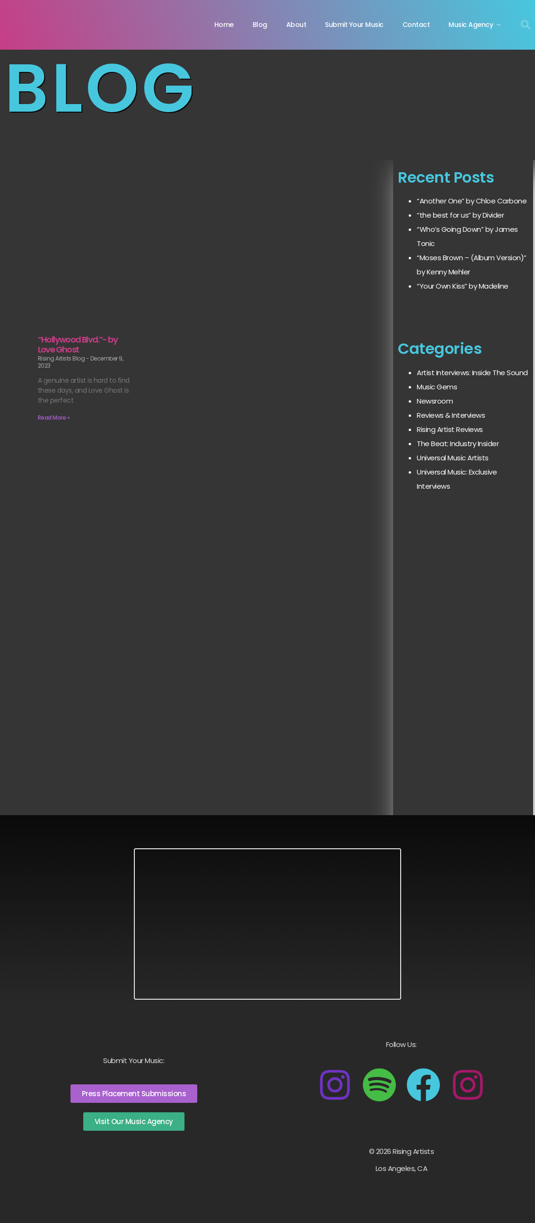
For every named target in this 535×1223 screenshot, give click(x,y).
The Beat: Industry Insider (458, 444)
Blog (260, 24)
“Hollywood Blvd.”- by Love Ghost (77, 345)
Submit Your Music (354, 24)
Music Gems (437, 387)
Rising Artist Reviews (450, 429)
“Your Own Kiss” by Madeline (463, 286)
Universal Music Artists (453, 458)
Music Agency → (474, 24)
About (296, 24)
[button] (525, 24)
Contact (416, 24)
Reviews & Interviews (451, 415)
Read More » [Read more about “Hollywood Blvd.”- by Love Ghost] (54, 418)
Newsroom (435, 401)
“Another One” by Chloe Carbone (471, 201)
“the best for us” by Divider (460, 215)
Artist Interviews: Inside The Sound (472, 373)
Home (224, 24)
